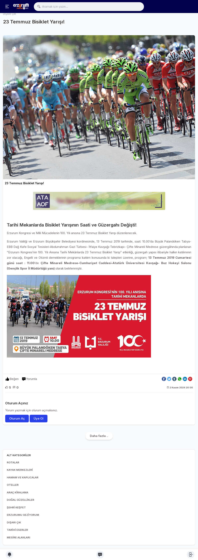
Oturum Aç (17, 418)
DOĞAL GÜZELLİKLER (20, 499)
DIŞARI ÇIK (14, 522)
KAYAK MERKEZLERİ (20, 469)
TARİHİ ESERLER (17, 529)
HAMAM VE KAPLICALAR (22, 477)
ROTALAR (13, 462)
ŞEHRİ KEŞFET (16, 507)
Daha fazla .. (99, 436)
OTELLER (13, 484)
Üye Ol (38, 418)
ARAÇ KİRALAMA (17, 492)
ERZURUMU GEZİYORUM (23, 514)
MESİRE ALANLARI (18, 537)
